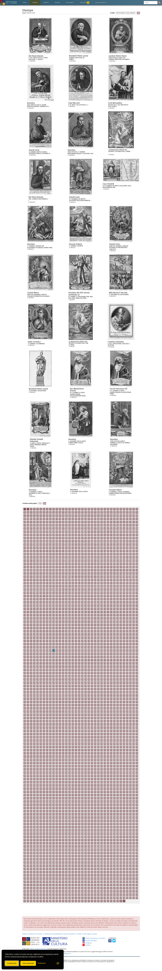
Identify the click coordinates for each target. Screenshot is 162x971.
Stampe (35, 2)
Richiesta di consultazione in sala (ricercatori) (60, 934)
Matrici (46, 2)
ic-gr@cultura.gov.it (64, 953)
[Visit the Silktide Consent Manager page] (57, 963)
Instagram (87, 943)
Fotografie (70, 2)
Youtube (86, 945)
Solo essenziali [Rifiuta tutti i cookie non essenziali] (28, 963)
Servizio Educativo (90, 940)
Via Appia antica (101, 2)
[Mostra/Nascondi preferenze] (42, 963)
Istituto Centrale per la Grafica (32, 934)
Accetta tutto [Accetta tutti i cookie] (11, 963)
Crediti (79, 934)
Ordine (112, 13)
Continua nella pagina (29, 503)
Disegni (57, 2)
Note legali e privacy (90, 934)
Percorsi (84, 3)
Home (25, 2)
